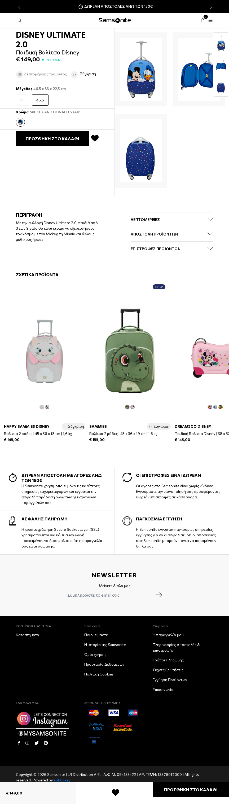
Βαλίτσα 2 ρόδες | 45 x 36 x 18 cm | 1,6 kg (38, 433)
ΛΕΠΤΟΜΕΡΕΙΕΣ (145, 219)
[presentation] (18, 7)
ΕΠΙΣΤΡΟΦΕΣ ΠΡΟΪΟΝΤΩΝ (155, 248)
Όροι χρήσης (95, 654)
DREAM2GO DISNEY (193, 426)
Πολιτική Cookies (99, 674)
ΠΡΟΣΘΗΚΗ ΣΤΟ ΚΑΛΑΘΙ (191, 789)
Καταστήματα (27, 634)
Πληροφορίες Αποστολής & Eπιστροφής (176, 647)
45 (22, 100)
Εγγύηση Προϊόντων (170, 679)
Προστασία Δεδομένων (104, 664)
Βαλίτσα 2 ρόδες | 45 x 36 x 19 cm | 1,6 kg (123, 433)
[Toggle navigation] (210, 20)
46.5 (40, 100)
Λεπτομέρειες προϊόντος (41, 74)
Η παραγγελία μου (168, 634)
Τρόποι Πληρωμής (168, 660)
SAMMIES (98, 426)
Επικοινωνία (163, 689)
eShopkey (62, 780)
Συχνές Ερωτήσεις (168, 670)
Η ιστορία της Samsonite (105, 644)
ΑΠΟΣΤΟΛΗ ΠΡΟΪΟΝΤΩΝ (154, 234)
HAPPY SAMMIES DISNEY (27, 426)
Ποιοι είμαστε (96, 634)
